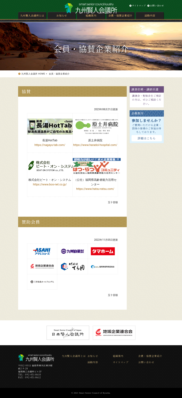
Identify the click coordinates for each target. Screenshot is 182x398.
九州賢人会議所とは (32, 15)
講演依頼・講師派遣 (145, 89)
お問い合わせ (157, 5)
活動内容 (149, 15)
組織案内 (91, 15)
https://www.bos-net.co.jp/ (50, 184)
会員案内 (137, 113)
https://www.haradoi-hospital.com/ (95, 145)
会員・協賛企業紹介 (120, 15)
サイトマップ (139, 5)
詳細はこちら (147, 138)
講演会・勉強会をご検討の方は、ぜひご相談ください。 (146, 99)
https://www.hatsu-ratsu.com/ (95, 189)
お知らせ (61, 15)
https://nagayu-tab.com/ (49, 145)
